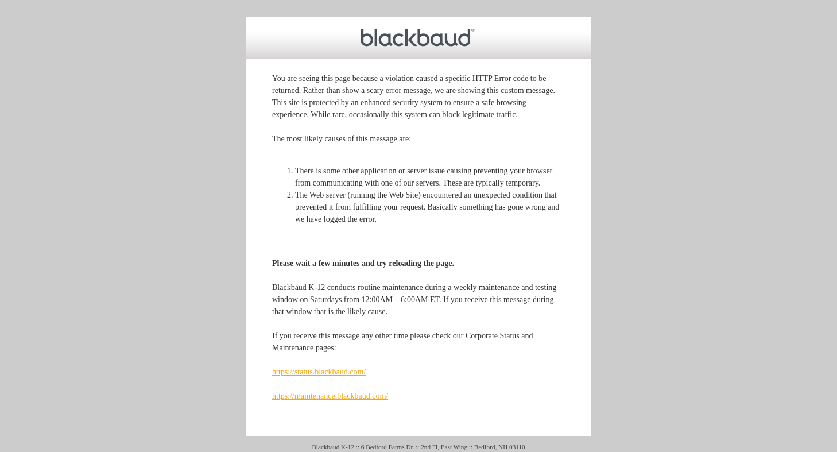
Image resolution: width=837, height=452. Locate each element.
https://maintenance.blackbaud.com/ (330, 396)
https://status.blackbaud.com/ (319, 372)
